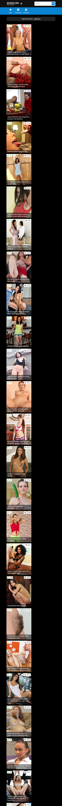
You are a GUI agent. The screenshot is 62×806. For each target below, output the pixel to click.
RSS (46, 795)
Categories (18, 11)
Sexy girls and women (13, 3)
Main (10, 11)
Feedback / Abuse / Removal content (19, 793)
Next (50, 677)
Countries (26, 11)
